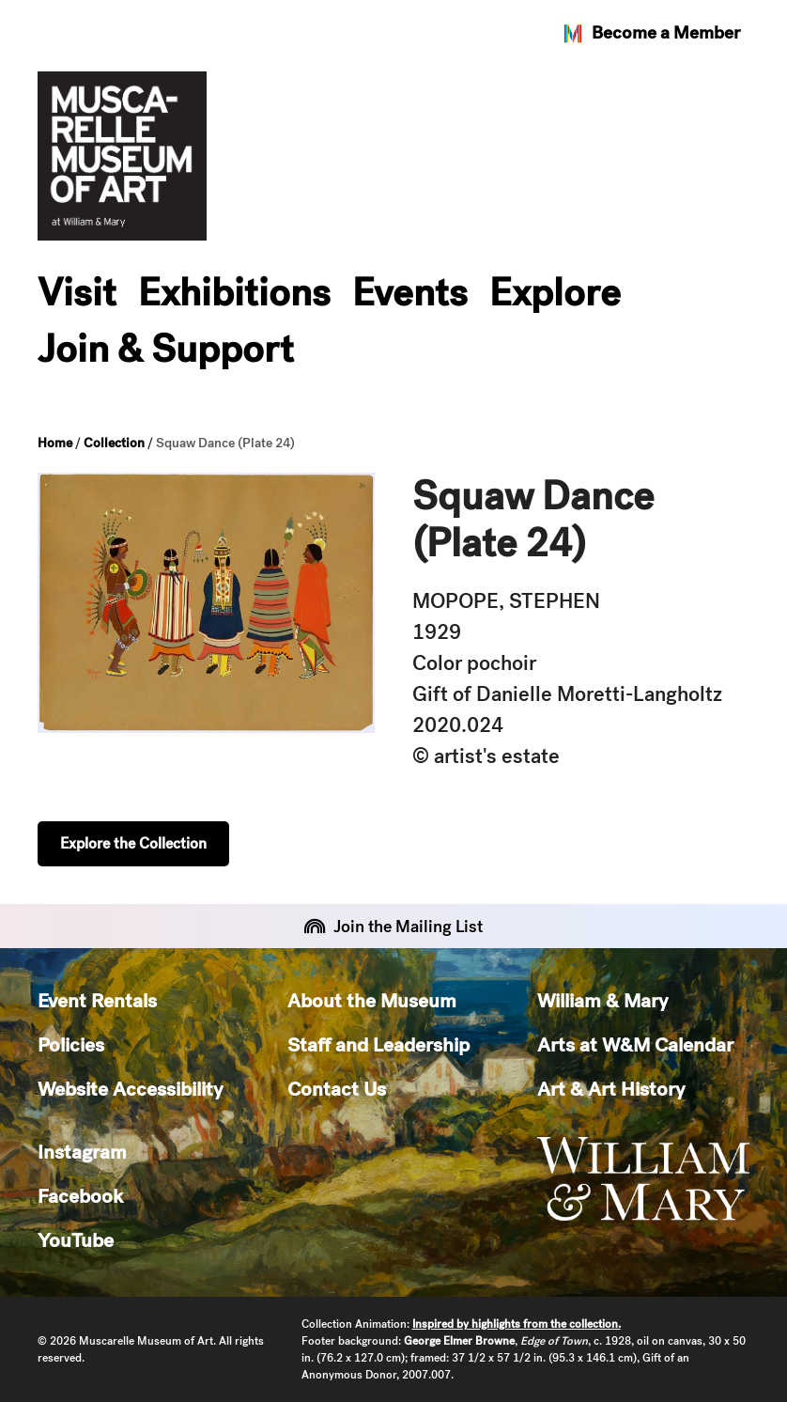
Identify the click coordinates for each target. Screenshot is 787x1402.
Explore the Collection (133, 843)
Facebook (80, 1195)
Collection (114, 442)
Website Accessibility (130, 1088)
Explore (555, 292)
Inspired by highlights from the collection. (516, 1324)
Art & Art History (611, 1088)
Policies (71, 1044)
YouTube (76, 1240)
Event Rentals (97, 1000)
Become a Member (651, 33)
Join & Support (166, 348)
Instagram (82, 1151)
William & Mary (602, 1000)
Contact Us (336, 1088)
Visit (77, 292)
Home (55, 442)
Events (410, 292)
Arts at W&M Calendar (635, 1044)
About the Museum (371, 1000)
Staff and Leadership (378, 1044)
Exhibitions (234, 292)
